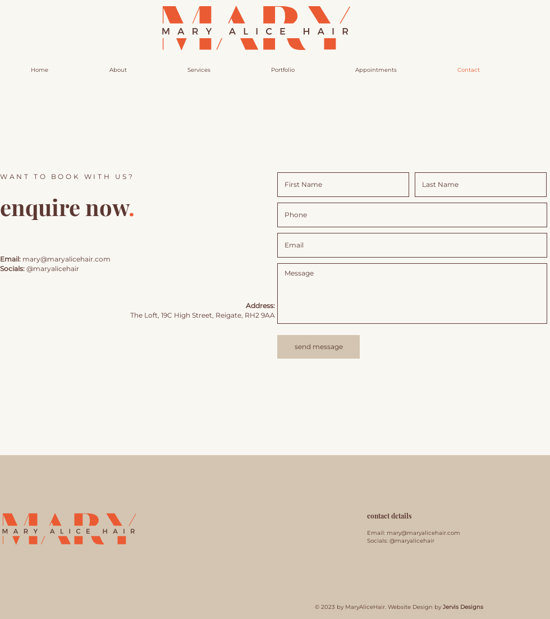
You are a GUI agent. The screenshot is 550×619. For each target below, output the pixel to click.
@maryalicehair (52, 268)
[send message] (318, 347)
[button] (376, 70)
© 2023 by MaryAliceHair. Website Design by (399, 607)
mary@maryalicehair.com (423, 533)
